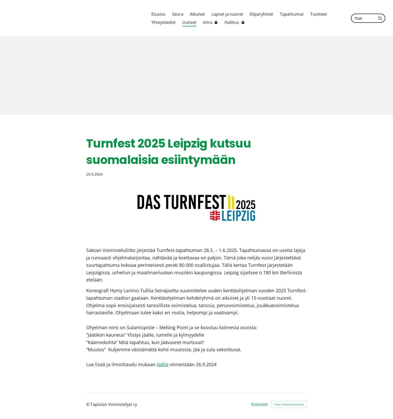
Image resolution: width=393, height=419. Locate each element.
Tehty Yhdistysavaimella (289, 404)
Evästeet (259, 404)
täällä (163, 364)
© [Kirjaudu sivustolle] (88, 404)
